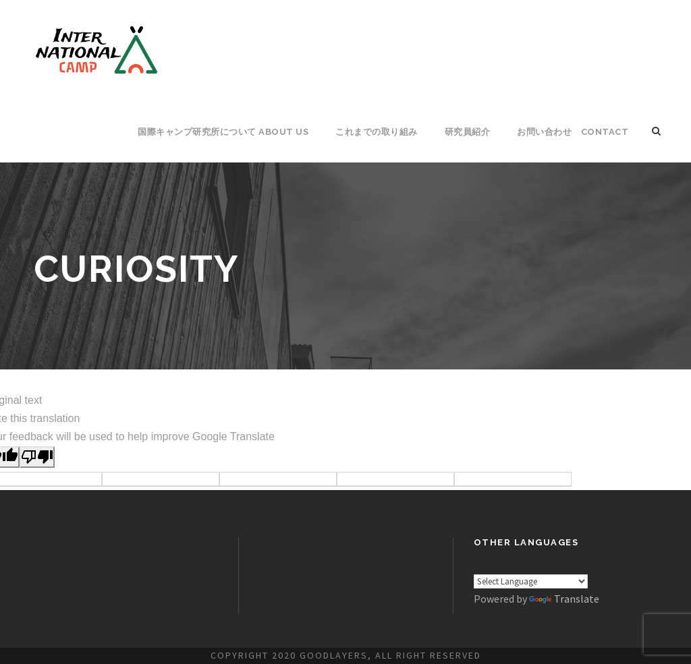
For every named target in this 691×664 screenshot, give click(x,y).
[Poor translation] (37, 457)
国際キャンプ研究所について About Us (223, 132)
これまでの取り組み (376, 132)
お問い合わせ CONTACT (572, 132)
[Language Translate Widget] (531, 581)
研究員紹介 (468, 132)
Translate (564, 598)
